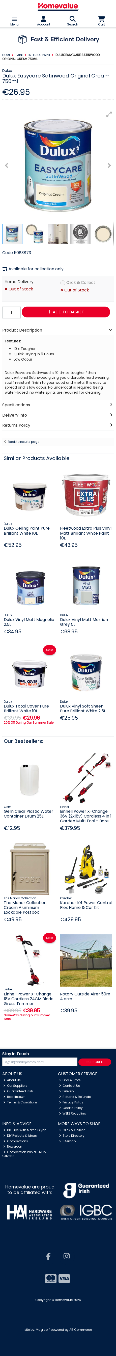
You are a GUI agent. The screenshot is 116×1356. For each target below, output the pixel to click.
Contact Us (69, 1085)
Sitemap (67, 1141)
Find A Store (70, 1080)
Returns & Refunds (75, 1097)
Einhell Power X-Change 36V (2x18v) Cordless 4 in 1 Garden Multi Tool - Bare (85, 816)
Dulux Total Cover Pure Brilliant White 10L (26, 708)
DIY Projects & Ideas (20, 1135)
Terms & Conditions (20, 1102)
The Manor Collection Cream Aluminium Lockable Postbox (25, 907)
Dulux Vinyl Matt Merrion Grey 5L (84, 622)
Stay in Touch (15, 1054)
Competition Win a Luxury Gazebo (24, 1154)
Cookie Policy (71, 1108)
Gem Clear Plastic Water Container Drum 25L (28, 813)
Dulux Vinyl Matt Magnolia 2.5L (29, 622)
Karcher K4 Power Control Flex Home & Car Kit (86, 905)
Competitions (15, 1141)
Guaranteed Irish (18, 1091)
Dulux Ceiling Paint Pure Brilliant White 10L (27, 530)
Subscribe (94, 1062)
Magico (42, 1329)
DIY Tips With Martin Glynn (24, 1130)
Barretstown (14, 1097)
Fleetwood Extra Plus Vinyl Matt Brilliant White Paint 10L (85, 533)
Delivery (66, 1091)
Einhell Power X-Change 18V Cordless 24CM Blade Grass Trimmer (28, 999)
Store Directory (72, 1135)
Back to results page (23, 442)
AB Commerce (80, 1329)
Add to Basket (66, 312)
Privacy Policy (71, 1102)
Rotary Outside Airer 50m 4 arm (85, 996)
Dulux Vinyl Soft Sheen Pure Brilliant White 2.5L (83, 708)
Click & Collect (80, 282)
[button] (109, 114)
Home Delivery (19, 282)
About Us (12, 1080)
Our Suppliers (15, 1085)
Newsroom (13, 1146)
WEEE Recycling (72, 1113)
